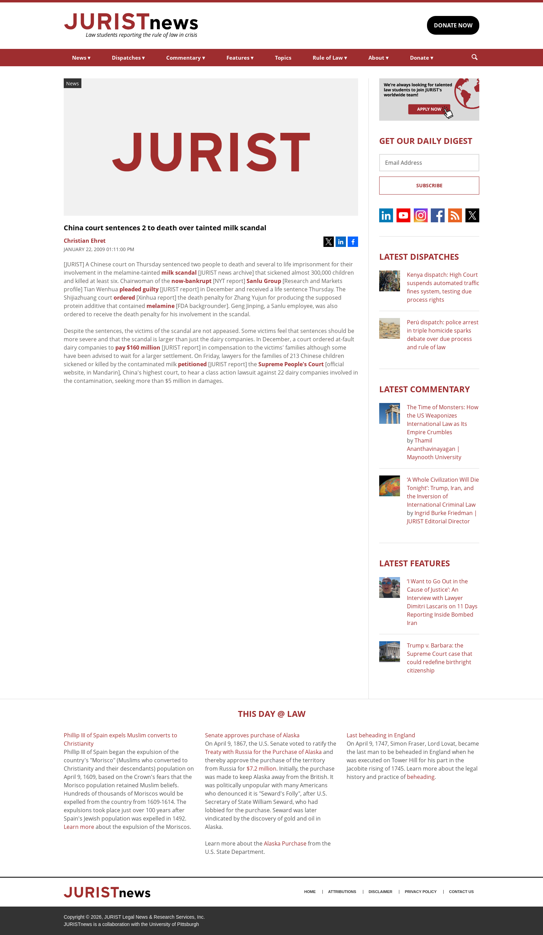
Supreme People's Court (291, 364)
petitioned (192, 364)
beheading (421, 777)
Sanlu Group (264, 281)
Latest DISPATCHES (419, 256)
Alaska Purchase (285, 843)
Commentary (185, 57)
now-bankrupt (191, 281)
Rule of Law (330, 57)
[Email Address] (429, 162)
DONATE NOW (453, 25)
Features (239, 57)
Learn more (79, 827)
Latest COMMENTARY (424, 389)
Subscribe (429, 185)
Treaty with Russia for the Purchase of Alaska (263, 752)
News (81, 57)
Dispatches (128, 57)
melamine (160, 306)
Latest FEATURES (414, 563)
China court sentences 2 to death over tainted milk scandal (165, 227)
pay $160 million (137, 347)
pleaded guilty (139, 289)
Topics (283, 57)
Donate (421, 57)
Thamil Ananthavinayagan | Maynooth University (434, 449)
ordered (124, 297)
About (378, 57)
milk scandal (179, 272)
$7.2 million (261, 768)
